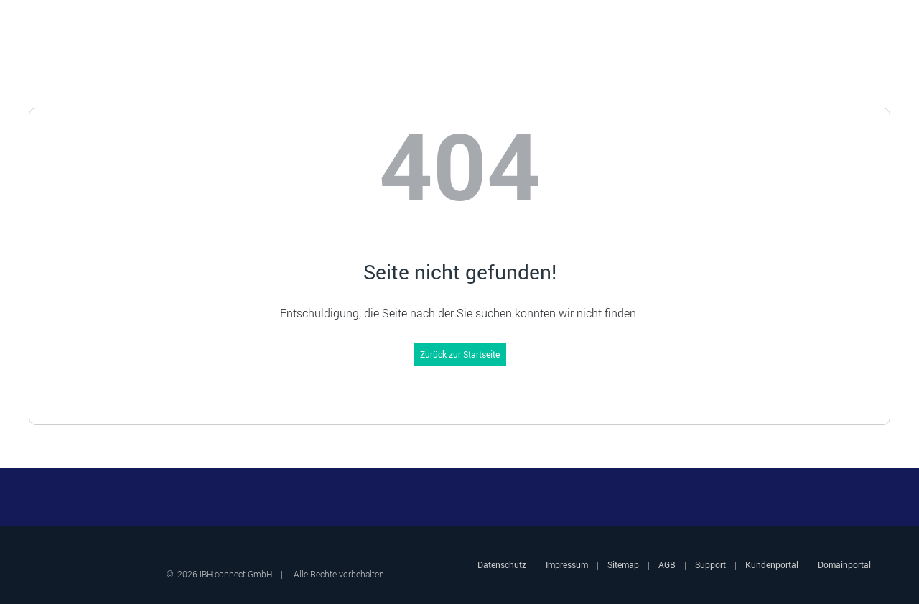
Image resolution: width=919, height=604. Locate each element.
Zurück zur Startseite (460, 354)
